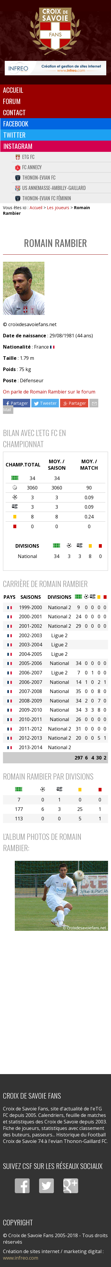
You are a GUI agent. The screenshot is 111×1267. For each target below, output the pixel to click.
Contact (14, 112)
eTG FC (24, 156)
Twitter (14, 135)
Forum (12, 101)
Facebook (15, 123)
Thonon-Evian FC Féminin (43, 198)
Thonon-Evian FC (35, 177)
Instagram (18, 146)
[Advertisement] (55, 1001)
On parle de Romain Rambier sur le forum (49, 391)
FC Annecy (28, 167)
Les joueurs (58, 207)
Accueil (13, 90)
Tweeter (45, 403)
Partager (16, 403)
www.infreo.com (20, 1258)
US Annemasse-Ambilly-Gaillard (50, 187)
